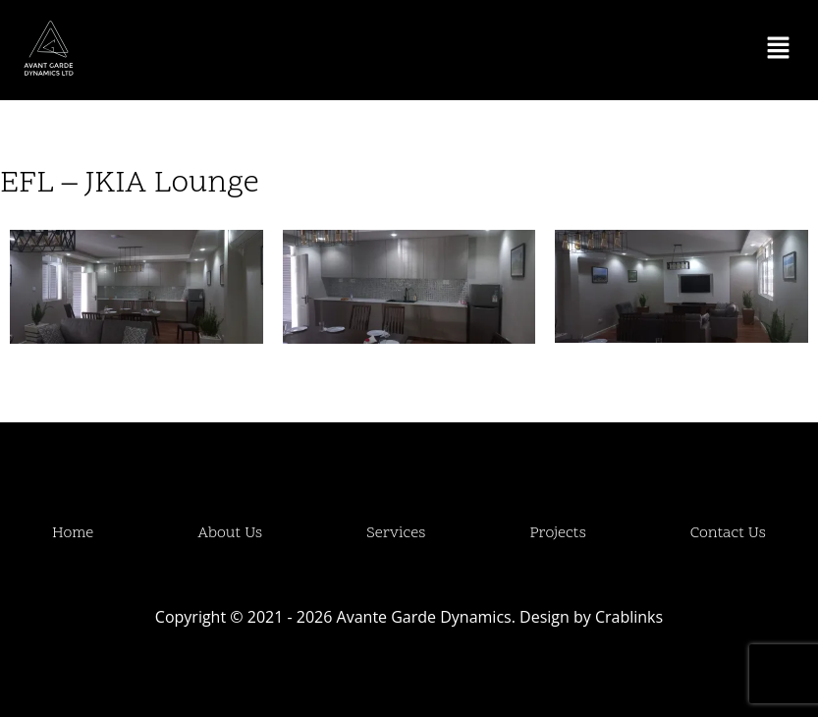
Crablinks (629, 617)
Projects (558, 533)
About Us (229, 533)
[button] (778, 50)
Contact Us (728, 533)
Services (395, 533)
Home (72, 533)
